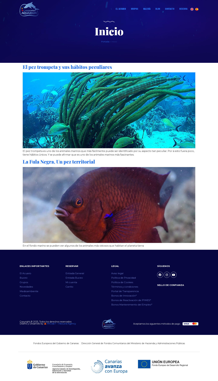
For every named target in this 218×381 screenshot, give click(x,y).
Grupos (134, 9)
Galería (146, 9)
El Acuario (121, 9)
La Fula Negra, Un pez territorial (59, 161)
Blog (157, 9)
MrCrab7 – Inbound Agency (61, 323)
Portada (105, 41)
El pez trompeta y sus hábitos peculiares (67, 67)
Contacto (169, 9)
